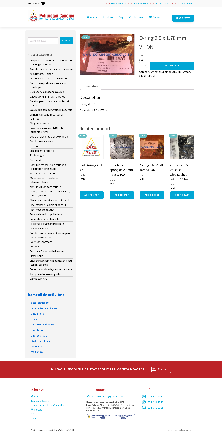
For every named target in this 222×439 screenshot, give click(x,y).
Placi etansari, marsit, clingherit (48, 203)
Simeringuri (36, 254)
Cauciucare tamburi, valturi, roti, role (51, 108)
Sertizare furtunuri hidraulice (47, 249)
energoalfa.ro (39, 333)
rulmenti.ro (37, 317)
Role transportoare (41, 240)
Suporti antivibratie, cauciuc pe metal (51, 267)
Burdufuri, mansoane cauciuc (47, 90)
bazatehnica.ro (40, 301)
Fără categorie (38, 153)
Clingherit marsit (39, 121)
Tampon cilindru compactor (46, 272)
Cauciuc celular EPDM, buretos (47, 94)
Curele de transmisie (41, 139)
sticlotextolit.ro (40, 339)
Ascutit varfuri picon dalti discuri (48, 76)
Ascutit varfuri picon (41, 72)
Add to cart (172, 64)
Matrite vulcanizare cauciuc (45, 185)
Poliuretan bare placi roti (44, 217)
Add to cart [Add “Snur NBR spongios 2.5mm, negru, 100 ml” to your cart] (122, 193)
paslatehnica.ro (40, 328)
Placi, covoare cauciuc (42, 208)
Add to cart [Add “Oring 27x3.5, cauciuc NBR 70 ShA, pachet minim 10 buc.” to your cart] (182, 193)
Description (91, 84)
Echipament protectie (42, 149)
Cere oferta (183, 16)
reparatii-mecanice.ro (44, 306)
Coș (121, 16)
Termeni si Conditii (40, 399)
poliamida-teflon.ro (42, 323)
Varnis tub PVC (38, 277)
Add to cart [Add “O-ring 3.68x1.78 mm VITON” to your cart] (152, 193)
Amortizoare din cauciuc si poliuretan (51, 67)
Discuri (34, 144)
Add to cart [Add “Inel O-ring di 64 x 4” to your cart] (91, 193)
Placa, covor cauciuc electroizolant (49, 198)
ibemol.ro (36, 344)
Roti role (35, 245)
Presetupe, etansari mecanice (47, 222)
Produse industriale (41, 226)
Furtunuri (35, 158)
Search (66, 39)
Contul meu (136, 16)
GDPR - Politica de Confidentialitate (48, 403)
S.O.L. (33, 412)
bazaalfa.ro (37, 312)
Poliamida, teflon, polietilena (46, 212)
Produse (108, 16)
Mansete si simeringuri (43, 171)
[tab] (91, 84)
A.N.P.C (34, 416)
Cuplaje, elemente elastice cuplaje (49, 134)
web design (173, 428)
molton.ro (37, 350)
